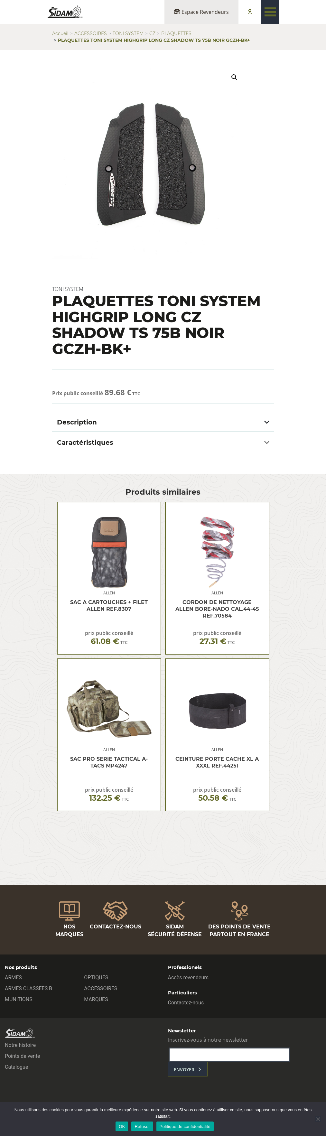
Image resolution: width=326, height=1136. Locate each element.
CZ (152, 33)
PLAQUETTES (176, 33)
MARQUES (96, 999)
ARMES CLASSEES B (28, 988)
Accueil (60, 33)
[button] (234, 77)
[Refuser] (318, 1119)
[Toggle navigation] (270, 12)
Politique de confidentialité (185, 1126)
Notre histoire (20, 1045)
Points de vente (22, 1056)
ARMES (13, 977)
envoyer (184, 1069)
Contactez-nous (186, 1003)
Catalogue (16, 1067)
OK (122, 1126)
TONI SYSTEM (128, 33)
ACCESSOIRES (90, 33)
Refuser (142, 1126)
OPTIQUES (96, 977)
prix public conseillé (109, 637)
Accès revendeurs (188, 977)
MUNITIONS (19, 999)
